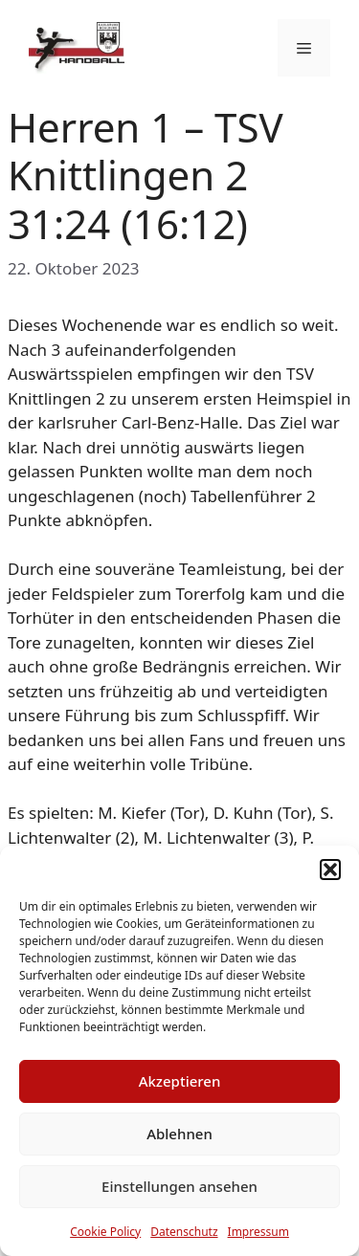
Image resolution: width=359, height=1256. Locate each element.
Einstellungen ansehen (179, 1186)
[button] (330, 869)
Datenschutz (183, 1231)
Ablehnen (179, 1133)
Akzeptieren (180, 1081)
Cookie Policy (105, 1231)
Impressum (258, 1231)
